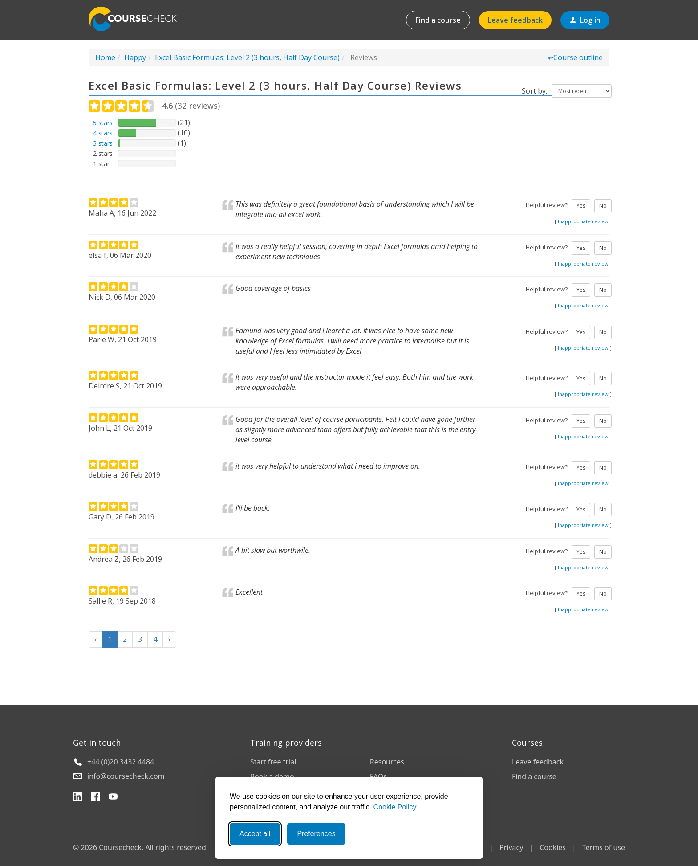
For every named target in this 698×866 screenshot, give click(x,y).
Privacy (511, 847)
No (603, 205)
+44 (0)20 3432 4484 (120, 762)
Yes (580, 205)
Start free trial (273, 762)
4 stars (103, 133)
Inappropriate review (583, 221)
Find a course (438, 20)
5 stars (103, 122)
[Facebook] (95, 798)
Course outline (575, 57)
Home (105, 57)
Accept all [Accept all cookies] (254, 833)
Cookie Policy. (395, 807)
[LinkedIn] (77, 798)
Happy (135, 57)
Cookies (553, 847)
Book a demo (272, 776)
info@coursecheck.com (126, 776)
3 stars (103, 143)
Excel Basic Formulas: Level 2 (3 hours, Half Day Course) (247, 57)
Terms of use (603, 847)
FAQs (378, 776)
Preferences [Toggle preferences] (316, 833)
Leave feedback (515, 20)
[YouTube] (113, 798)
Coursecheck (138, 19)
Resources (387, 762)
